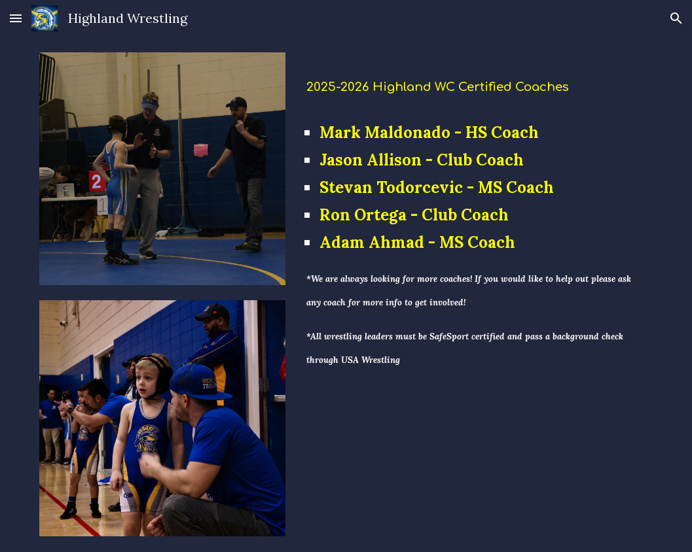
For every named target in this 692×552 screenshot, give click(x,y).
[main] (477, 82)
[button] (15, 18)
